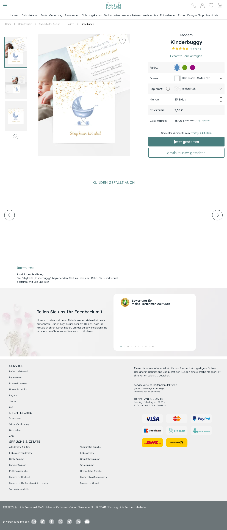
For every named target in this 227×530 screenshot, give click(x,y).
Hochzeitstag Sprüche (91, 471)
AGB (11, 436)
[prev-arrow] (9, 224)
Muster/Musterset (18, 383)
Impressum (15, 418)
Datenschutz (15, 430)
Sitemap (13, 401)
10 (153, 346)
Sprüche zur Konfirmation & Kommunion (28, 483)
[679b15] (185, 67)
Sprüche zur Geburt (89, 483)
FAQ (11, 407)
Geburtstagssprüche (90, 459)
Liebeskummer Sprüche (20, 453)
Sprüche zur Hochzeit (19, 477)
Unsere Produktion (18, 389)
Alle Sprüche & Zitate (19, 447)
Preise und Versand (18, 371)
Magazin (13, 395)
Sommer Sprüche (17, 465)
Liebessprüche (87, 453)
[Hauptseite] (113, 5)
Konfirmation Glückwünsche (93, 477)
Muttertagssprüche (18, 471)
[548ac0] (177, 67)
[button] (122, 41)
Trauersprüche (87, 465)
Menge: (154, 99)
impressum (10, 507)
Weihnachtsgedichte (19, 489)
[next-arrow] (217, 224)
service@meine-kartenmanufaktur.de (155, 385)
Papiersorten (15, 377)
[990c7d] (192, 67)
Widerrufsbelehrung (19, 424)
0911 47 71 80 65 (153, 398)
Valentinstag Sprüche (90, 447)
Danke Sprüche (16, 459)
